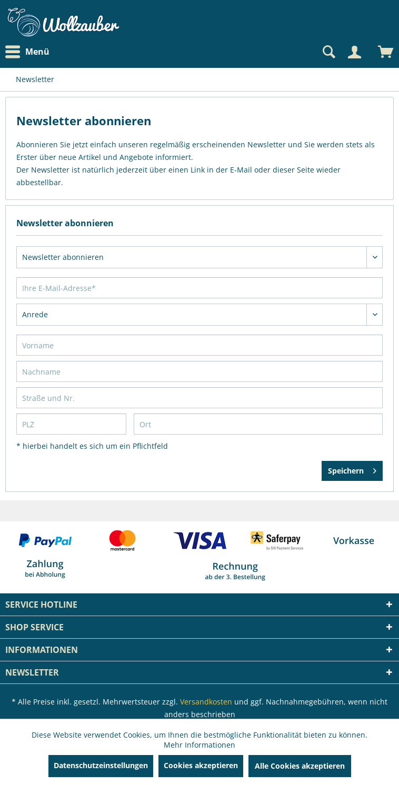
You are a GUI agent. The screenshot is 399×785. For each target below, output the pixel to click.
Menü (27, 52)
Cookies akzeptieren (201, 765)
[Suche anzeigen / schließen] (327, 52)
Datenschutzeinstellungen (101, 765)
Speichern (352, 469)
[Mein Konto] (354, 52)
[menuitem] (30, 52)
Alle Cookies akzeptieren (300, 766)
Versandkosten (206, 702)
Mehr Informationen (199, 745)
